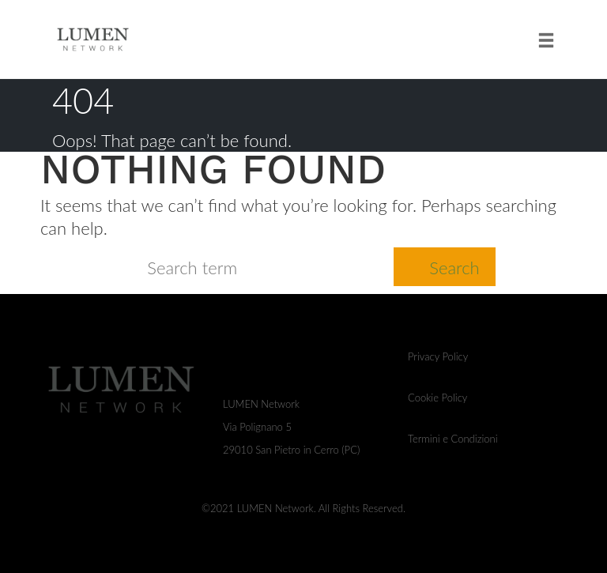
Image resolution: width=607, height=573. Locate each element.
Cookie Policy (437, 397)
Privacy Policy (438, 356)
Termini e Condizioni (453, 438)
